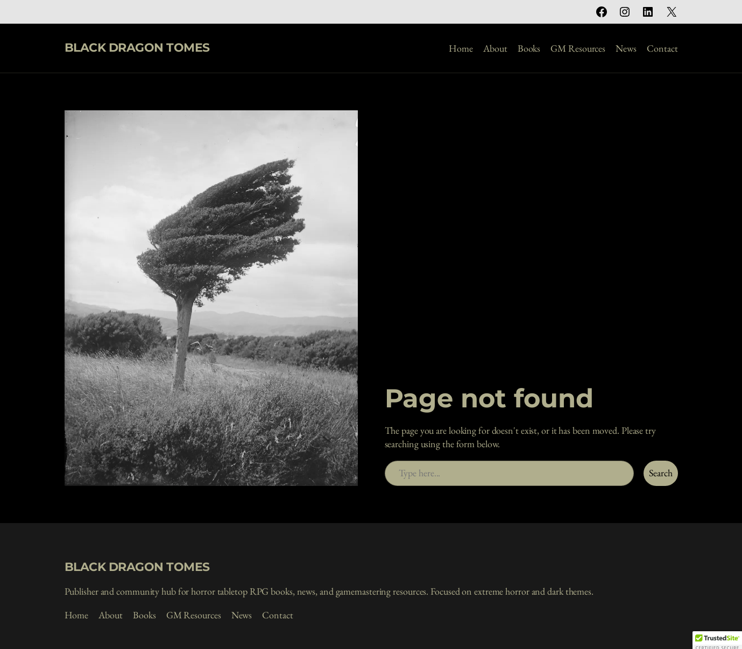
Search (660, 473)
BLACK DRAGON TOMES (137, 47)
